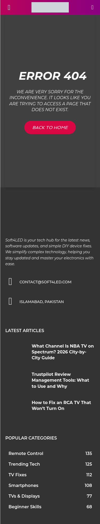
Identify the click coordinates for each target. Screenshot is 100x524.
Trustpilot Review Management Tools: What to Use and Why (60, 380)
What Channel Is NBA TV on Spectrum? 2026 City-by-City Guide (63, 352)
